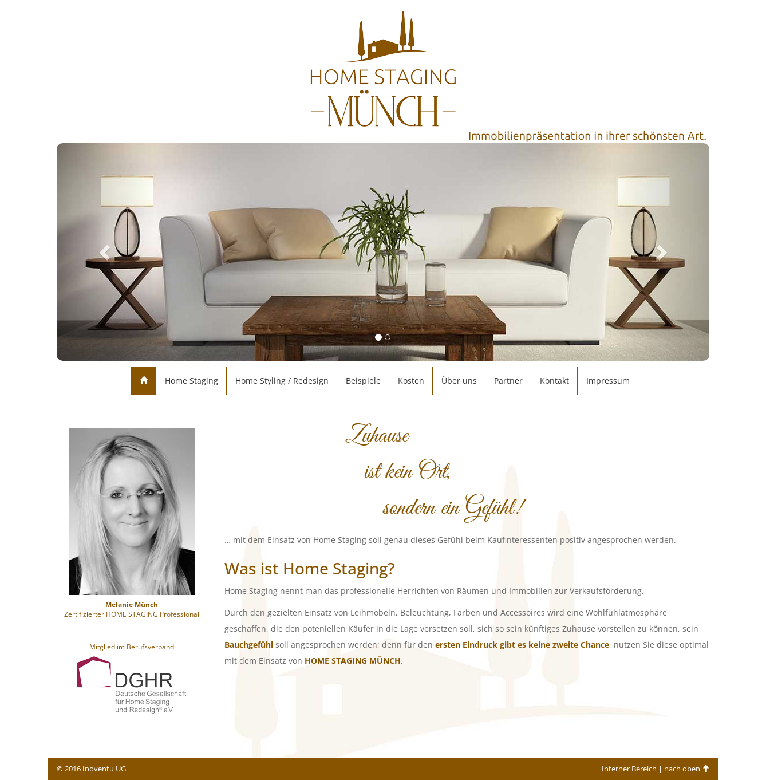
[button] (106, 252)
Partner (508, 380)
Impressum (608, 380)
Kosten (411, 380)
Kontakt (554, 380)
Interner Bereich (629, 769)
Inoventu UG (104, 769)
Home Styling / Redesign (282, 380)
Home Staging (191, 380)
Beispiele (363, 380)
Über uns (459, 380)
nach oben (686, 769)
